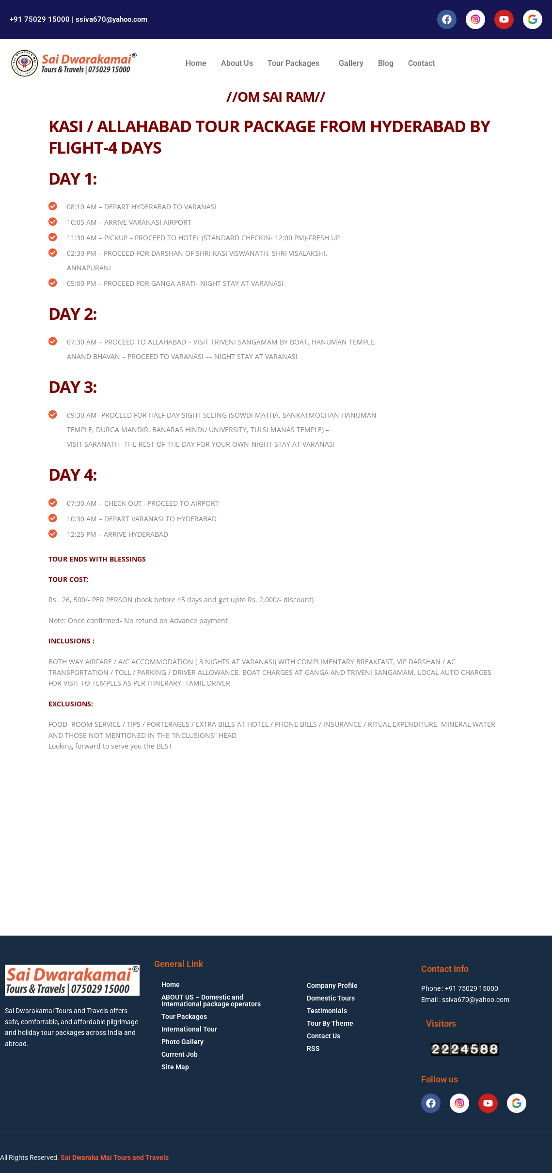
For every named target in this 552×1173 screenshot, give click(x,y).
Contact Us (323, 1036)
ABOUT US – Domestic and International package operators (211, 1000)
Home (196, 63)
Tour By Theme (330, 1023)
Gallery (351, 63)
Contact (421, 63)
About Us (237, 63)
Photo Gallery (182, 1042)
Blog (386, 63)
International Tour (189, 1029)
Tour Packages (293, 63)
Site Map (175, 1067)
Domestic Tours (331, 998)
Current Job (179, 1054)
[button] (295, 63)
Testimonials (327, 1011)
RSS (313, 1048)
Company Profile (332, 985)
